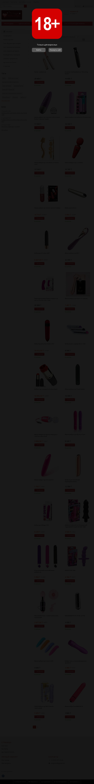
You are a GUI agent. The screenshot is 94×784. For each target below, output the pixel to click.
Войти (38, 50)
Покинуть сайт (55, 50)
